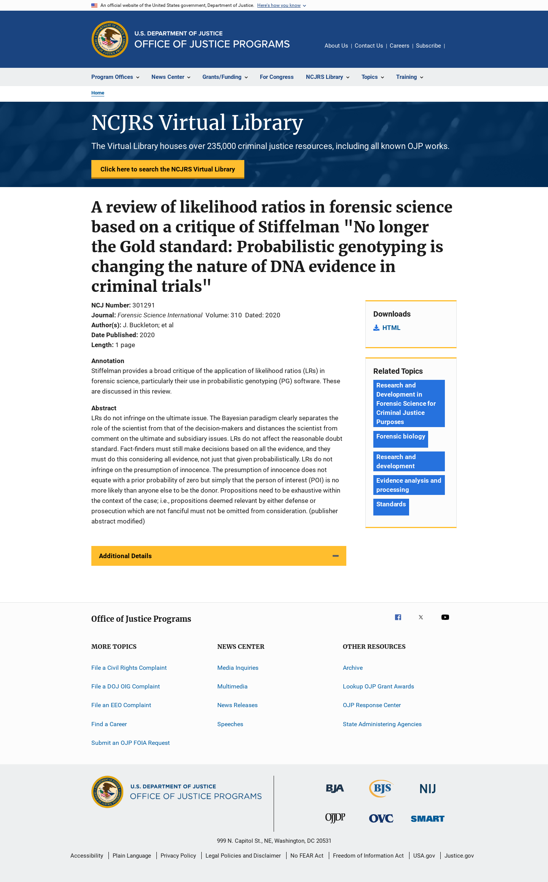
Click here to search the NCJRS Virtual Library (167, 169)
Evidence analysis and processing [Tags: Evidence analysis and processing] (408, 485)
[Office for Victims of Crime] (381, 823)
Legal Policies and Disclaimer (243, 855)
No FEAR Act (306, 855)
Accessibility (86, 855)
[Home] (212, 39)
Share (457, 51)
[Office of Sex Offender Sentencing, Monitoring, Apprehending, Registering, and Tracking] (427, 823)
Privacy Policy (178, 855)
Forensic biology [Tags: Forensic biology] (400, 436)
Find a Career (109, 724)
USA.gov (424, 855)
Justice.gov (459, 855)
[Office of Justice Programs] (110, 39)
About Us (336, 45)
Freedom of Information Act (368, 855)
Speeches (230, 724)
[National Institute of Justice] (427, 794)
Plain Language (132, 855)
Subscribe (428, 45)
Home (97, 93)
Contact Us (369, 45)
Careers (399, 45)
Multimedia (232, 686)
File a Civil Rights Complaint (129, 667)
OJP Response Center (372, 705)
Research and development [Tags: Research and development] (396, 461)
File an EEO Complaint (121, 705)
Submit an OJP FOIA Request (130, 742)
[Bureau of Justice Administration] (335, 794)
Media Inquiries (237, 667)
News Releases (237, 705)
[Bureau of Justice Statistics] (381, 799)
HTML (391, 327)
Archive (353, 667)
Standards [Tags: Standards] (391, 504)
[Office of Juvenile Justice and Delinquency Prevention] (335, 824)
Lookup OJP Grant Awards (378, 686)
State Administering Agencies (382, 724)
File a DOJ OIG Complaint (125, 686)
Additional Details (125, 556)
